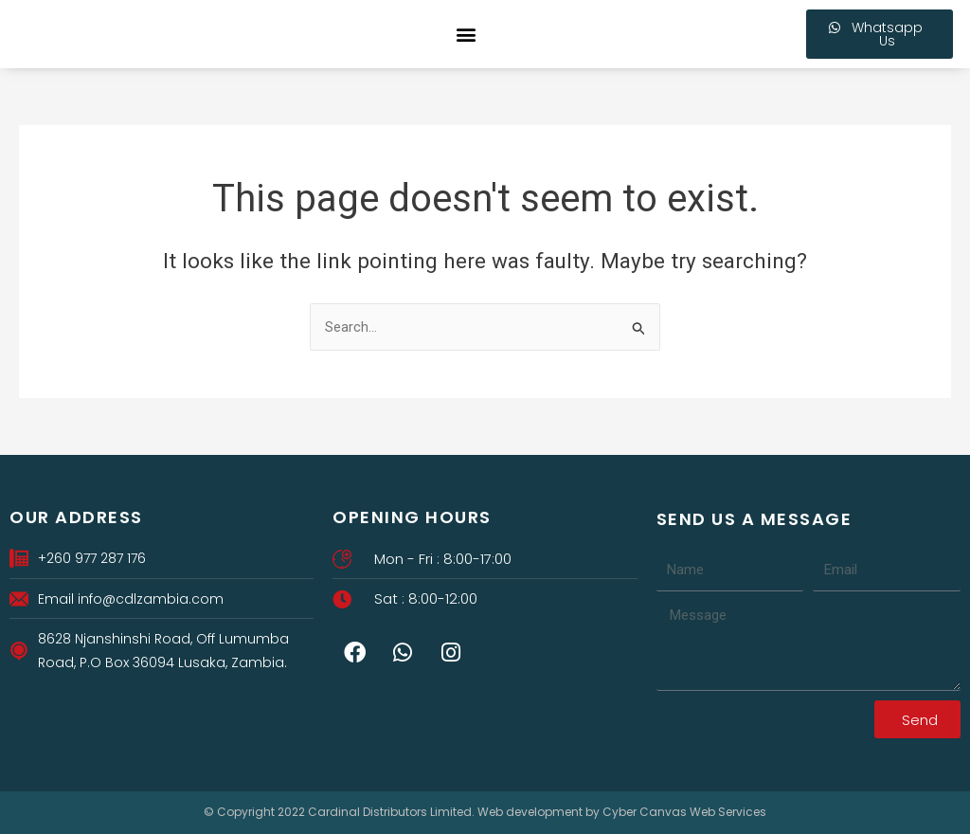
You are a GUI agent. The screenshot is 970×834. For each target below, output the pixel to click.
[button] (466, 34)
